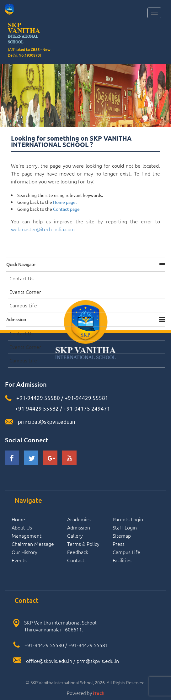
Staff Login (125, 527)
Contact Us (21, 278)
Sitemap (122, 535)
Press (119, 543)
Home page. (65, 202)
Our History (24, 551)
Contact (75, 560)
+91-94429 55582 (36, 408)
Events (19, 560)
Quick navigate (20, 264)
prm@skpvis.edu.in (98, 660)
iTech (98, 693)
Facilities (122, 560)
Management (26, 535)
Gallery (75, 535)
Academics (79, 519)
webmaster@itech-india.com (43, 229)
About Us (22, 527)
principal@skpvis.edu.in (46, 421)
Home (18, 519)
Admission (16, 319)
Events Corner (25, 291)
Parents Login (128, 519)
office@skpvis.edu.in (49, 660)
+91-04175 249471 (86, 408)
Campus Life (23, 305)
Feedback (77, 551)
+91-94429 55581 (86, 397)
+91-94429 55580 (38, 397)
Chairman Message (33, 543)
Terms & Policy (83, 543)
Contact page (66, 209)
